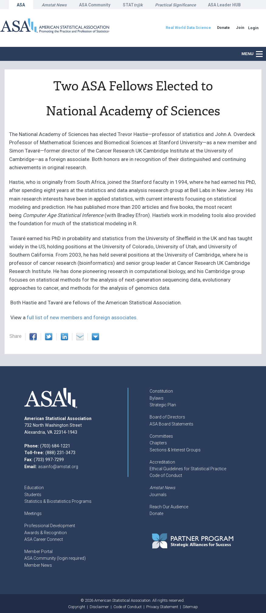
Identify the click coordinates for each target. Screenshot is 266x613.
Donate (156, 513)
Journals (158, 494)
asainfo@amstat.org (58, 466)
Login (253, 28)
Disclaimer (99, 606)
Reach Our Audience (169, 506)
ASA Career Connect (43, 539)
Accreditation (162, 462)
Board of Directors (167, 417)
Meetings (33, 513)
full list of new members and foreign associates (81, 317)
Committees (161, 436)
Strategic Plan (163, 404)
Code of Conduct (166, 475)
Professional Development (49, 525)
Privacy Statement (162, 606)
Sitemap (190, 606)
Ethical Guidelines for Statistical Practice (188, 468)
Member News (38, 565)
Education (34, 487)
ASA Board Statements (171, 424)
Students (32, 494)
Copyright (76, 606)
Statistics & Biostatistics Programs (58, 501)
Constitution (161, 391)
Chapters (158, 442)
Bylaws (157, 398)
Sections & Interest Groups (175, 449)
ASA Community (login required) (55, 558)
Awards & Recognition (45, 532)
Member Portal (38, 551)
